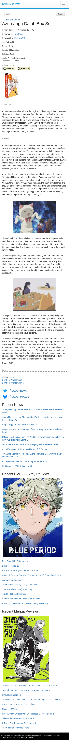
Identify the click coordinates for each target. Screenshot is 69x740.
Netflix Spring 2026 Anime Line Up (17, 466)
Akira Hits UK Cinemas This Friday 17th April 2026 (24, 461)
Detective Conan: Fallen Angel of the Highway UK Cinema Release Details (32, 430)
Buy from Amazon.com (12, 380)
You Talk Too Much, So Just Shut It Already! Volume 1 (26, 690)
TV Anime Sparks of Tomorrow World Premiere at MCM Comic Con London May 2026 (32, 455)
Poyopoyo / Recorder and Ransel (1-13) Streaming (25, 603)
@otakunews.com (20, 396)
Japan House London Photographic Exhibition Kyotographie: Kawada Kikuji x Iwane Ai (33, 418)
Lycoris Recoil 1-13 (10, 566)
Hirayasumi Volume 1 (11, 695)
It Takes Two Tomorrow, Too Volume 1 (19, 723)
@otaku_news (18, 390)
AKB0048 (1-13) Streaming (14, 594)
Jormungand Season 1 (12, 580)
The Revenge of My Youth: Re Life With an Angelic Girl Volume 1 (31, 700)
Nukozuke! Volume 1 (11, 709)
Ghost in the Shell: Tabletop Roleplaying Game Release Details (30, 444)
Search (60, 14)
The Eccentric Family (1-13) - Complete (19, 584)
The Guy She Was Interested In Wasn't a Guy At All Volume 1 (29, 685)
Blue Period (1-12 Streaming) (15, 561)
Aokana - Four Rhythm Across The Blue (20, 570)
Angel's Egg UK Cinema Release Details (20, 424)
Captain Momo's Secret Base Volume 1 (19, 704)
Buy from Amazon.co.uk (13, 383)
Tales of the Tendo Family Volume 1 (18, 718)
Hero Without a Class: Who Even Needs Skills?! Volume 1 (28, 714)
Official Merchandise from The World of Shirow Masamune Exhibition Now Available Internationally (33, 438)
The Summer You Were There (15, 728)
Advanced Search (12, 20)
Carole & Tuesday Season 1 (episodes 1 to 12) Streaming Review (31, 575)
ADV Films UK (19, 38)
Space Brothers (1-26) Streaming (17, 589)
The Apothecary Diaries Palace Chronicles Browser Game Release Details (32, 410)
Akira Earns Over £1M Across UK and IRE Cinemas (25, 449)
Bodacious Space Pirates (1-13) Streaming (21, 599)
